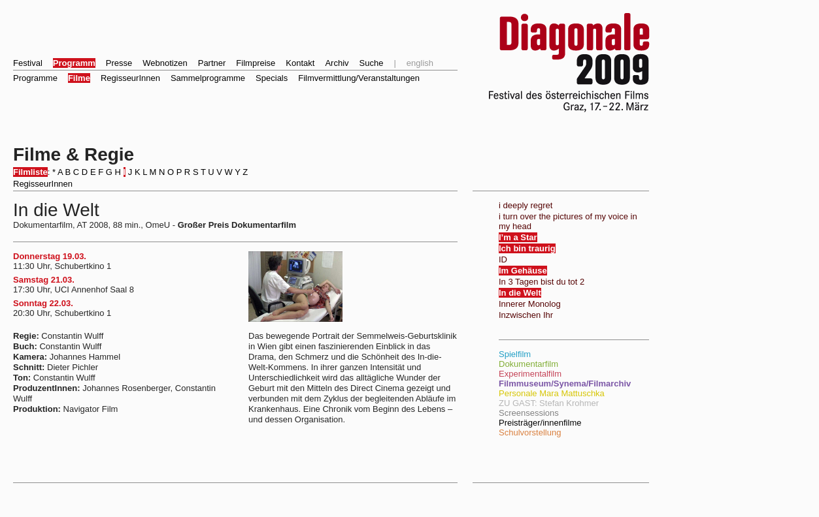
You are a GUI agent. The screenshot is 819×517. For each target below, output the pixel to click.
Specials (272, 78)
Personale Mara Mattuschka (552, 393)
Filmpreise (255, 63)
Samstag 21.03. (44, 280)
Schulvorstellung (530, 432)
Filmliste (30, 172)
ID (503, 259)
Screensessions (529, 413)
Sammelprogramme (208, 78)
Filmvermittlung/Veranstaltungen (359, 78)
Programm (74, 63)
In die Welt (520, 293)
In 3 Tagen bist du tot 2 (541, 282)
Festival (27, 63)
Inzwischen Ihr (526, 315)
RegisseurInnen (130, 78)
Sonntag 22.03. (43, 303)
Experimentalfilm (530, 374)
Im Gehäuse (523, 270)
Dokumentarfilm (528, 364)
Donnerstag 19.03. (49, 256)
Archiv (336, 63)
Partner (212, 63)
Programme (35, 78)
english (420, 63)
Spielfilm (515, 354)
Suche (371, 63)
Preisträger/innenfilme (540, 423)
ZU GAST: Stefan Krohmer (549, 403)
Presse (119, 63)
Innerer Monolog (530, 304)
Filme (79, 78)
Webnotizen (164, 63)
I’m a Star (518, 237)
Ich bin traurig (527, 248)
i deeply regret (525, 205)
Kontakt (300, 63)
